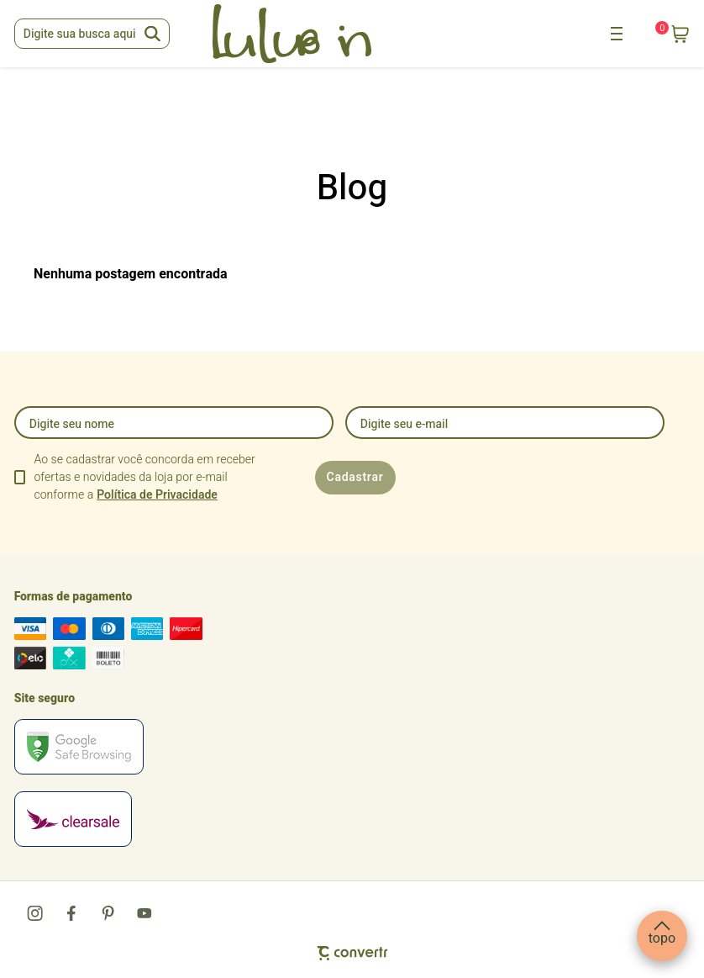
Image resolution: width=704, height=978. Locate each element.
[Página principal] (292, 33)
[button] (662, 936)
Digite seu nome (71, 424)
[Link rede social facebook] (72, 913)
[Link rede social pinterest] (108, 913)
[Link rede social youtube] (144, 913)
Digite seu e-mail (404, 424)
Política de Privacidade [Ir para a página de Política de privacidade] (157, 495)
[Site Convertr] (352, 953)
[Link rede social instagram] (36, 913)
